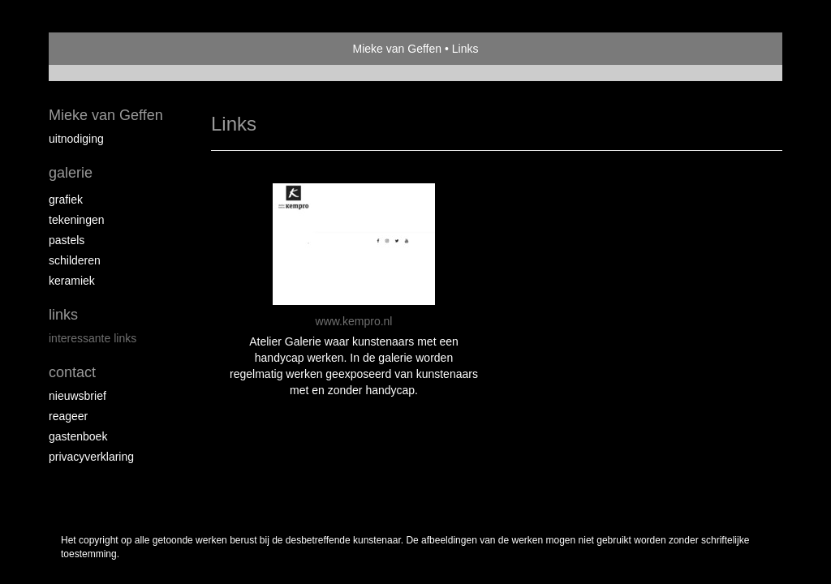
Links (63, 315)
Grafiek (66, 199)
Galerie (71, 173)
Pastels (66, 240)
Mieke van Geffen (397, 48)
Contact (72, 372)
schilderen (75, 260)
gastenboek (78, 436)
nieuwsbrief (77, 395)
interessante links (92, 338)
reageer (68, 416)
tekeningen (77, 219)
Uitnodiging (76, 138)
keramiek (72, 280)
